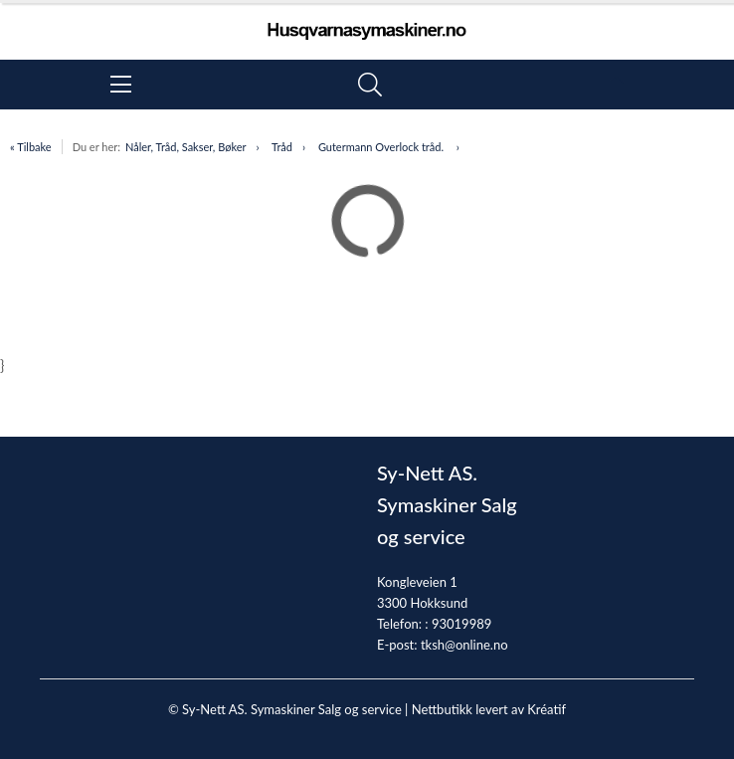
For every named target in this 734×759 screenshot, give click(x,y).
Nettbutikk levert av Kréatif (489, 709)
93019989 (461, 624)
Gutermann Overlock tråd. (382, 146)
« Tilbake (31, 146)
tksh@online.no (464, 645)
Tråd (282, 146)
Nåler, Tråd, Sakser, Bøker (186, 146)
